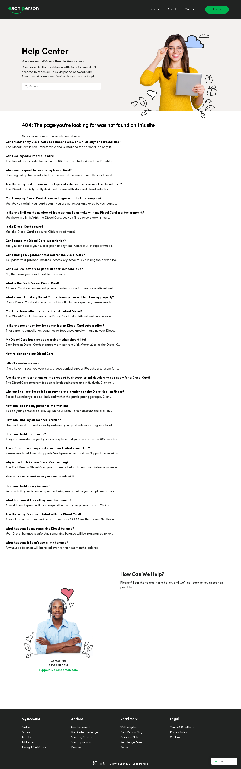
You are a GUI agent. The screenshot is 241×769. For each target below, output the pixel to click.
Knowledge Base (131, 742)
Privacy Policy (178, 732)
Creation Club (129, 737)
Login (217, 9)
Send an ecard (80, 727)
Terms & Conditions (182, 727)
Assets (124, 747)
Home (154, 9)
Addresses (28, 742)
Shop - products (81, 742)
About (172, 9)
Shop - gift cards (81, 737)
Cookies (175, 737)
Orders (26, 732)
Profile (26, 727)
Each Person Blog (131, 732)
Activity (26, 737)
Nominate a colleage (84, 732)
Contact (191, 9)
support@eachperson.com (58, 670)
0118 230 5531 (58, 665)
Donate (76, 747)
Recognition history (34, 747)
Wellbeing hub (129, 727)
